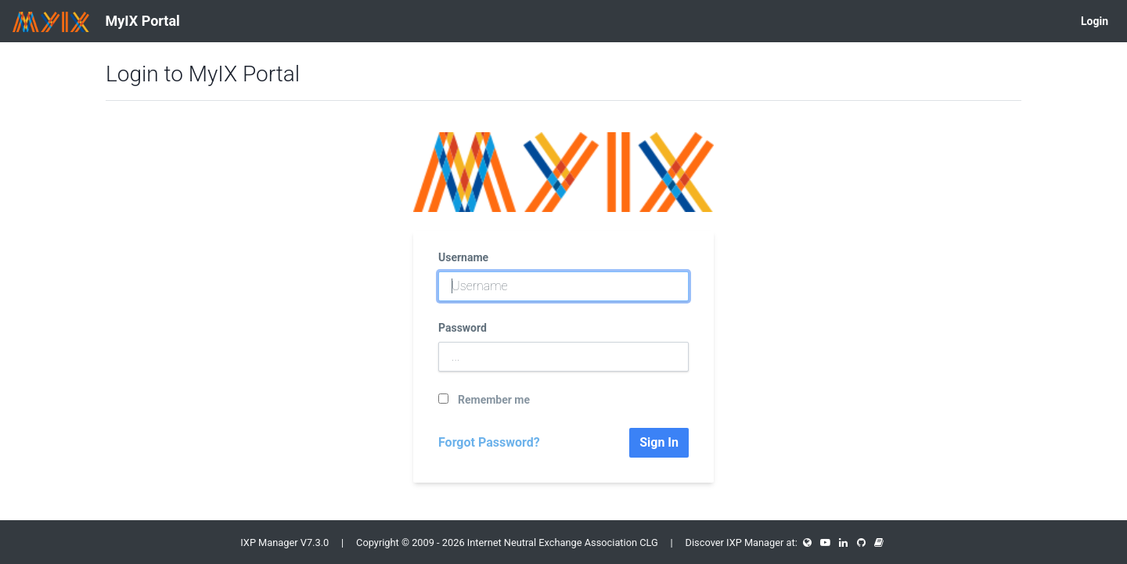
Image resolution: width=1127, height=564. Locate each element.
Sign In (659, 442)
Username (463, 257)
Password (462, 328)
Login (1094, 21)
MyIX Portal (96, 22)
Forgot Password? (489, 442)
